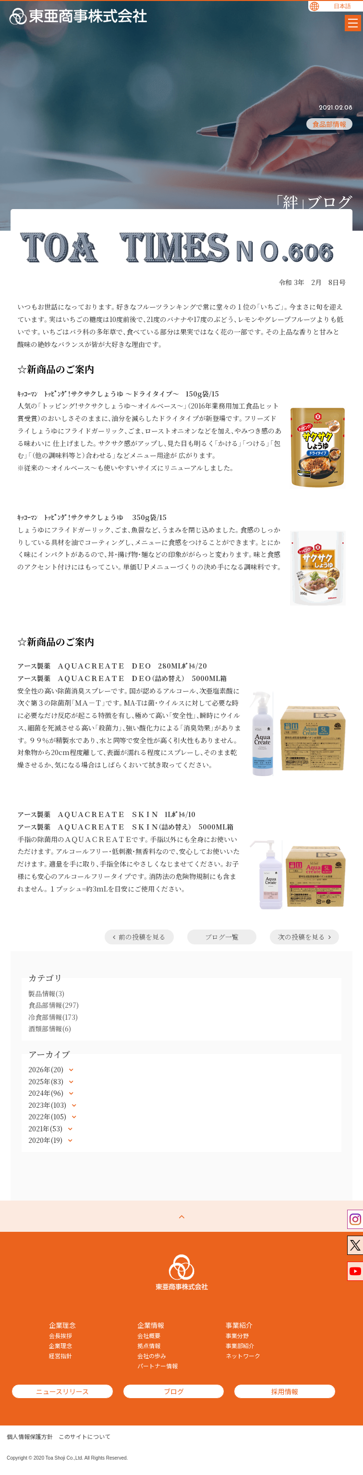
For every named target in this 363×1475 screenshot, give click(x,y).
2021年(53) (46, 1128)
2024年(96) (46, 1093)
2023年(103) (48, 1105)
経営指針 (60, 1355)
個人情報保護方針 (30, 1436)
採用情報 (284, 1391)
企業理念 (60, 1345)
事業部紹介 (240, 1345)
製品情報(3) (46, 993)
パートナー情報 (157, 1366)
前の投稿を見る (139, 937)
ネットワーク (243, 1355)
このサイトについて (84, 1436)
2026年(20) (46, 1069)
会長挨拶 (60, 1335)
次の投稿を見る (304, 937)
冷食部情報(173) (53, 1017)
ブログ (174, 1391)
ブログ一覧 (222, 937)
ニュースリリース (62, 1391)
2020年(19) (46, 1140)
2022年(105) (48, 1116)
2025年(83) (46, 1081)
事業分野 (237, 1335)
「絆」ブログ (313, 201)
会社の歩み (151, 1355)
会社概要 (148, 1335)
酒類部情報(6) (49, 1028)
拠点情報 (148, 1345)
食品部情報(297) (53, 1005)
